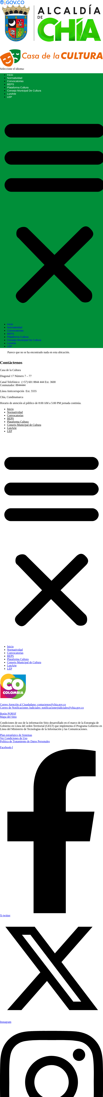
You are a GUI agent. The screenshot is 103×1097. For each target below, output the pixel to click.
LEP (9, 96)
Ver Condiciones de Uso (13, 738)
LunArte (11, 93)
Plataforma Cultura (17, 87)
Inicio (10, 74)
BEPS (10, 84)
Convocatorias (15, 81)
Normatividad (14, 77)
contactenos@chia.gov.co (33, 704)
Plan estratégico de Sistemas (16, 735)
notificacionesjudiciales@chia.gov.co (42, 707)
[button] (51, 539)
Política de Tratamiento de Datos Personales (25, 741)
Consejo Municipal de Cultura (24, 90)
